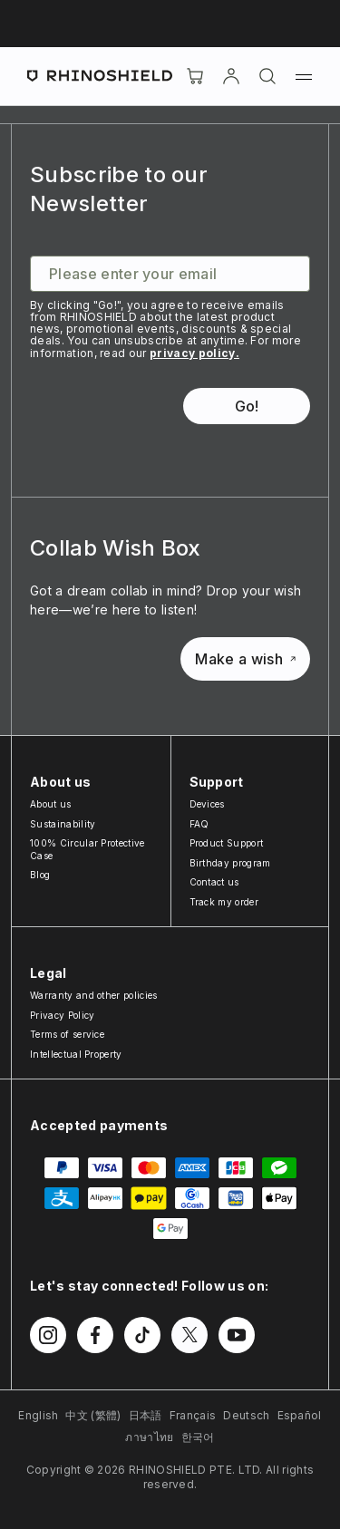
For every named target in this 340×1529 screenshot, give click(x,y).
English (38, 1415)
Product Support (226, 842)
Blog (40, 874)
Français (193, 1415)
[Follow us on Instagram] (48, 1335)
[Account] (231, 76)
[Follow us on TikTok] (142, 1335)
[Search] (267, 76)
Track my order (223, 901)
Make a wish (245, 659)
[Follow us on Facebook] (95, 1335)
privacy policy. (194, 353)
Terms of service (67, 1034)
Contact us (214, 881)
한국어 (198, 1437)
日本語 (145, 1415)
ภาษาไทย (149, 1437)
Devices (207, 803)
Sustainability (62, 823)
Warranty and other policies (94, 995)
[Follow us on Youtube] (237, 1335)
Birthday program (230, 862)
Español (299, 1415)
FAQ (199, 823)
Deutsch (246, 1415)
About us (51, 803)
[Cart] (194, 76)
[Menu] (304, 76)
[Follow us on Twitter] (189, 1335)
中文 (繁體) (93, 1415)
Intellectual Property (76, 1054)
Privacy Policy (62, 1015)
